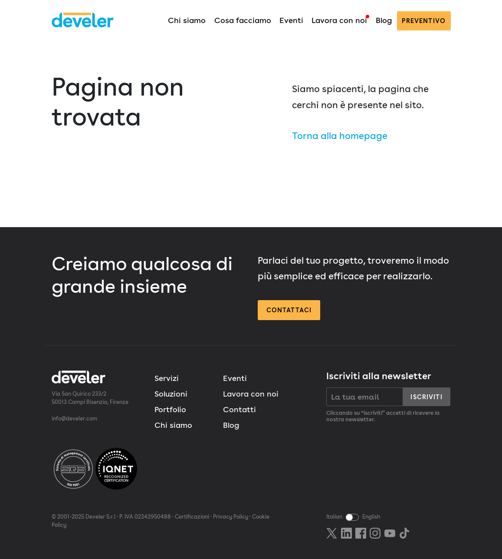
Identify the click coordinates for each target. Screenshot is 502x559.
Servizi (166, 378)
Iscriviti (426, 396)
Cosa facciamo (242, 20)
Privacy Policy (230, 516)
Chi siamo (187, 20)
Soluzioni (170, 393)
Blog (384, 20)
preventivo (424, 20)
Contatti (239, 409)
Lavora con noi (339, 20)
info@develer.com (74, 418)
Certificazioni (192, 516)
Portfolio (170, 409)
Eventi (291, 20)
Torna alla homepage (339, 135)
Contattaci (289, 310)
